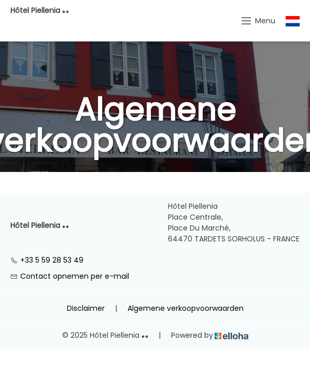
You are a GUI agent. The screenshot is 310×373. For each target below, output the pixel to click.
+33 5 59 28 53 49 (46, 260)
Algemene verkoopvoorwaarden (186, 308)
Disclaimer (86, 308)
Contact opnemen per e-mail (69, 276)
